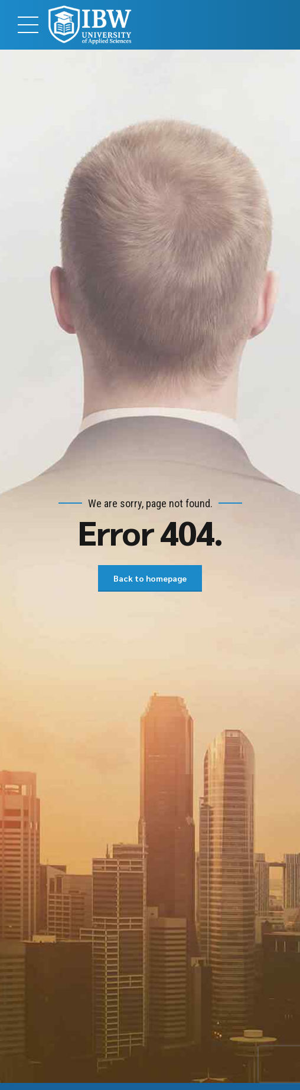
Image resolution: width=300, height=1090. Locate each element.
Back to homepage (150, 578)
